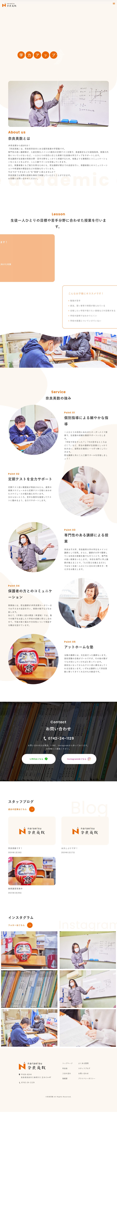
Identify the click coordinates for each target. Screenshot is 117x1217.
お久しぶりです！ (69, 848)
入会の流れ (67, 1073)
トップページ (67, 1063)
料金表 (65, 1068)
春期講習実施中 (15, 889)
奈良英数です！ (15, 848)
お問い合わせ (83, 1073)
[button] (114, 3)
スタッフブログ (84, 1068)
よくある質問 (83, 1063)
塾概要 (65, 1079)
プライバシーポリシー (87, 1079)
